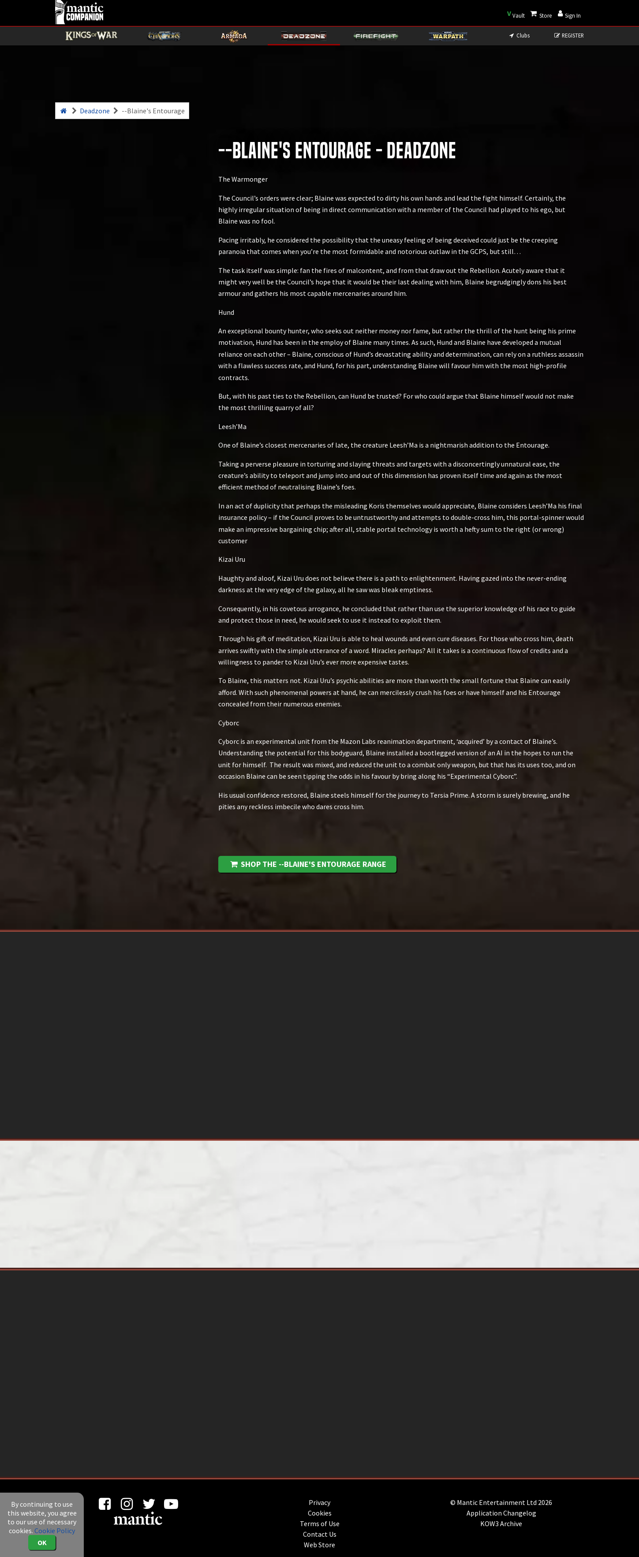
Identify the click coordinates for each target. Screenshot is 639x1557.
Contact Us (319, 1534)
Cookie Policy (54, 1530)
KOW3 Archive (501, 1523)
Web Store (319, 1544)
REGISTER (568, 35)
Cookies (320, 1512)
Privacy (319, 1502)
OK (42, 1542)
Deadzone (95, 110)
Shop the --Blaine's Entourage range (307, 864)
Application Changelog (501, 1512)
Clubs (519, 35)
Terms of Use (320, 1523)
